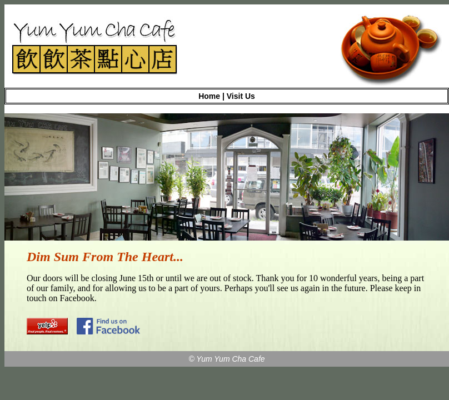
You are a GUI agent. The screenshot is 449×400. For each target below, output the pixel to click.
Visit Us (241, 96)
